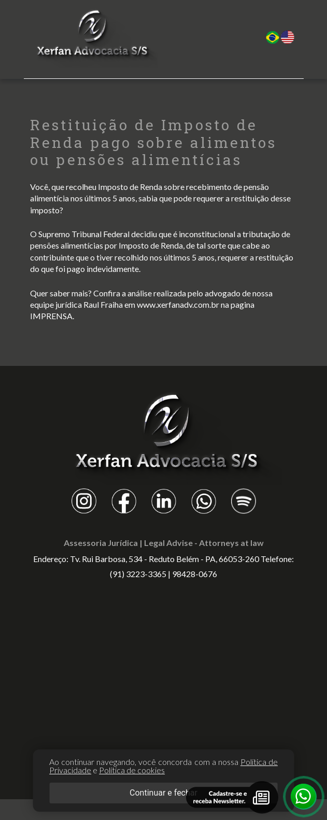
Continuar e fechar (163, 793)
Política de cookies (132, 770)
